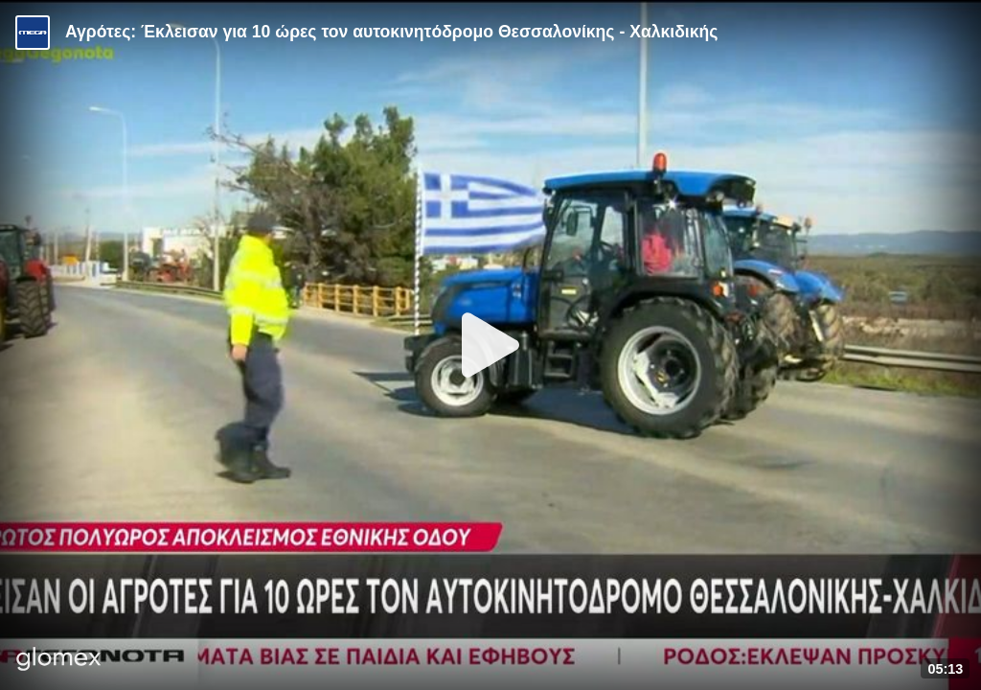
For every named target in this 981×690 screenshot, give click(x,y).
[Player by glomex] (59, 660)
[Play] (490, 345)
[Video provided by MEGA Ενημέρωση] (32, 32)
